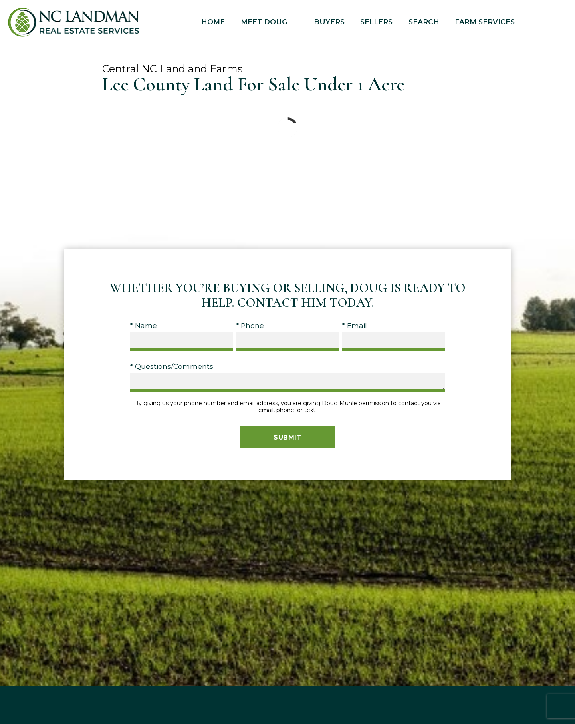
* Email (354, 325)
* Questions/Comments (171, 366)
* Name (143, 325)
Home (213, 22)
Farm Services (485, 22)
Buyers (329, 22)
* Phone (250, 325)
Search (423, 22)
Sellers (376, 22)
